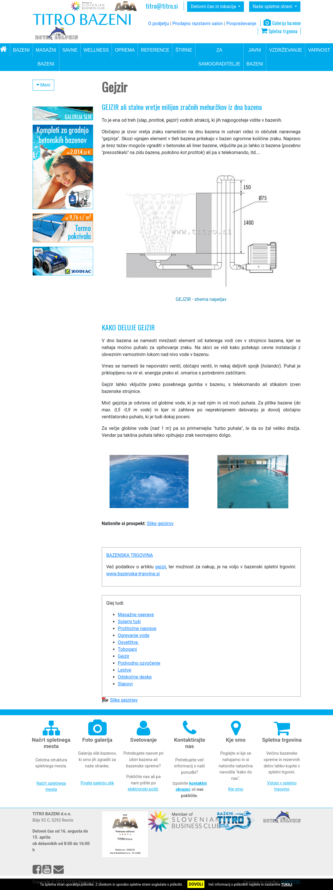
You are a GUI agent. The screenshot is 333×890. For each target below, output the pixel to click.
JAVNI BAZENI (255, 57)
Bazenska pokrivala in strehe (57, 169)
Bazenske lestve (55, 218)
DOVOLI (196, 884)
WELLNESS (96, 50)
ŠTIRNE (183, 50)
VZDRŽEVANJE (285, 50)
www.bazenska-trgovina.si (133, 573)
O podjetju (158, 23)
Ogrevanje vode (133, 635)
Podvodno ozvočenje (139, 663)
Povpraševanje (241, 23)
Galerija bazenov (282, 23)
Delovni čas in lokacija (214, 6)
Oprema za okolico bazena (62, 144)
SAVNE (70, 50)
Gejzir (123, 656)
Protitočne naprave (58, 209)
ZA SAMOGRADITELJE (219, 57)
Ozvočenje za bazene (60, 236)
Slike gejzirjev (124, 700)
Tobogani (127, 649)
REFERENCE (155, 50)
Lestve (124, 670)
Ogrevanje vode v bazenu (60, 155)
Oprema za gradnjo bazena (54, 186)
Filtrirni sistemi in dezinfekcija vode (53, 130)
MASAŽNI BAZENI (46, 57)
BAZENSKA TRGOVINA (129, 555)
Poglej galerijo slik (97, 783)
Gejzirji (48, 271)
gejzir (160, 566)
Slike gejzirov (160, 523)
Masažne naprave (57, 245)
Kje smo (235, 789)
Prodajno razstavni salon (197, 23)
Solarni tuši (129, 621)
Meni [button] (43, 85)
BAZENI (21, 50)
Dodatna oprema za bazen (62, 199)
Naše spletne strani (273, 6)
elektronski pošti (143, 789)
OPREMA (125, 50)
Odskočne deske (56, 227)
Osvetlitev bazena (57, 254)
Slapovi (47, 263)
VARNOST (319, 50)
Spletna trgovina (279, 31)
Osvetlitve (128, 642)
